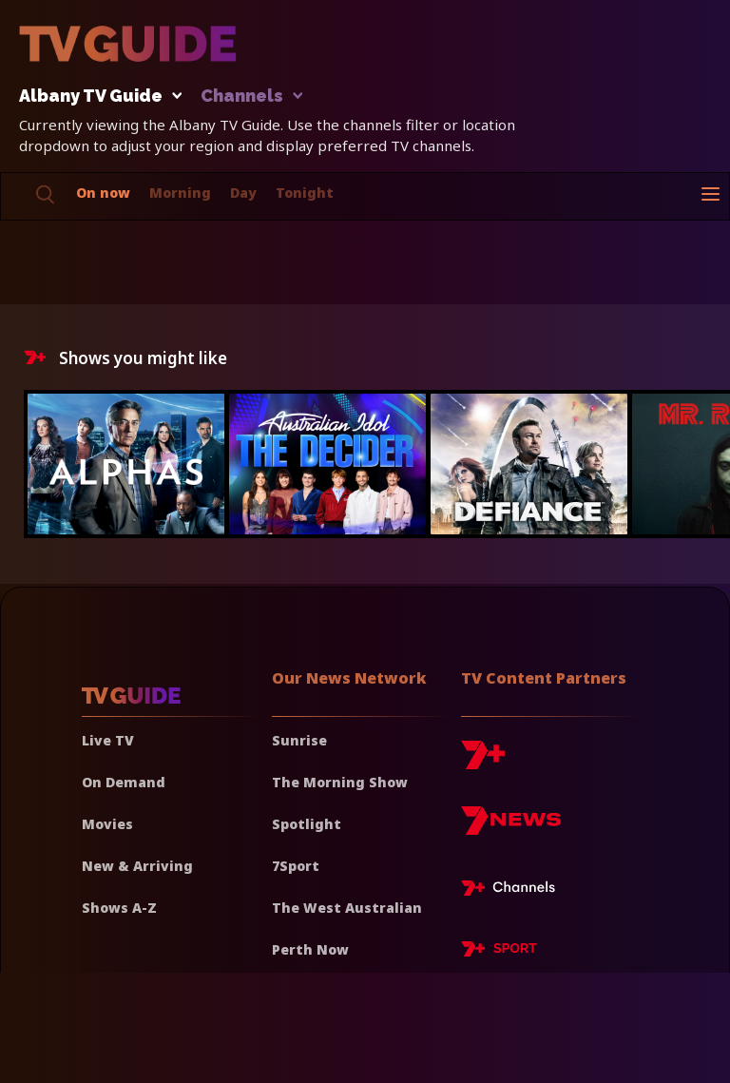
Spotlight (306, 824)
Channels (250, 96)
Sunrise (299, 740)
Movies (107, 824)
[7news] (511, 827)
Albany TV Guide (95, 96)
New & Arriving (137, 866)
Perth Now (310, 949)
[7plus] (483, 762)
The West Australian (347, 908)
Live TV (108, 740)
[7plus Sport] (499, 952)
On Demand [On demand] (123, 782)
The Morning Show (340, 782)
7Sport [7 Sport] (295, 866)
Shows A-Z (119, 908)
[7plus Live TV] (513, 891)
